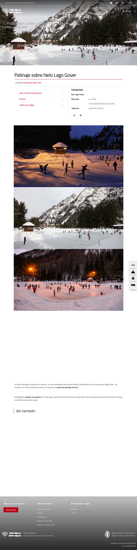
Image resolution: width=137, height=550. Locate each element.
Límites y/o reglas (26, 105)
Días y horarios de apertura (30, 93)
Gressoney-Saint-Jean (32, 82)
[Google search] (123, 3)
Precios (22, 99)
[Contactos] (111, 3)
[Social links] (117, 3)
